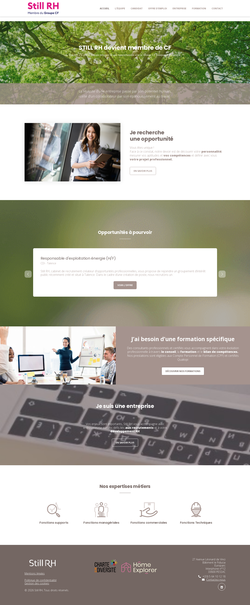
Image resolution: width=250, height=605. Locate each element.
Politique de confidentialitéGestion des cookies (41, 581)
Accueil (104, 8)
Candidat (137, 8)
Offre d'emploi (157, 8)
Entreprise (179, 8)
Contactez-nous (215, 579)
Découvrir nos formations (182, 371)
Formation (199, 8)
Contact (217, 8)
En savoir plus (143, 171)
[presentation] (28, 274)
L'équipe (120, 8)
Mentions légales (35, 573)
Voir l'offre (125, 285)
